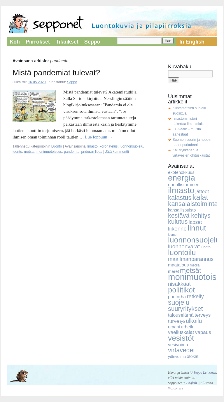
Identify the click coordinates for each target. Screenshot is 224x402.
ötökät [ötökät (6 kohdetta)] (192, 356)
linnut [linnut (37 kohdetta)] (197, 227)
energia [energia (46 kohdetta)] (181, 177)
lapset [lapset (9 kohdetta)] (195, 222)
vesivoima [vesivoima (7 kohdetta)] (178, 344)
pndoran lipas (91, 152)
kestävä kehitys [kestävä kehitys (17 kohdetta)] (189, 215)
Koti (15, 42)
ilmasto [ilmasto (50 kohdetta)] (181, 190)
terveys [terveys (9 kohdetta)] (203, 315)
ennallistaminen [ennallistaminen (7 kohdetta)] (184, 184)
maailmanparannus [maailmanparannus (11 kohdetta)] (191, 259)
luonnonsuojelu (131, 146)
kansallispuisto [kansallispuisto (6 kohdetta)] (182, 210)
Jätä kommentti (117, 152)
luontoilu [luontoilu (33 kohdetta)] (182, 252)
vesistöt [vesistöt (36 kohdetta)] (181, 338)
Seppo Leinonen (205, 372)
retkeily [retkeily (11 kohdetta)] (195, 296)
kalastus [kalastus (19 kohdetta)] (179, 197)
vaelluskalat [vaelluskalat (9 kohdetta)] (181, 332)
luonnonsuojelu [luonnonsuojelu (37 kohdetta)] (194, 239)
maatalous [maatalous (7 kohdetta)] (178, 264)
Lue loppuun (99, 137)
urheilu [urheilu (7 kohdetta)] (187, 326)
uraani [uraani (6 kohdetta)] (174, 327)
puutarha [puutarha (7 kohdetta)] (177, 296)
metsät (29, 152)
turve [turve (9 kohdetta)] (173, 321)
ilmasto (92, 146)
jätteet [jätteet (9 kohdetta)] (202, 191)
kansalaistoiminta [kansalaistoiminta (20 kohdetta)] (193, 203)
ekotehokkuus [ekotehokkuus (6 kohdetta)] (181, 172)
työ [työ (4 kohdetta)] (182, 322)
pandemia (71, 152)
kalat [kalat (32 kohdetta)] (200, 197)
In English (191, 42)
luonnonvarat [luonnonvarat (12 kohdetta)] (184, 246)
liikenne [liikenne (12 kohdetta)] (177, 229)
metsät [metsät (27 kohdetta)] (190, 270)
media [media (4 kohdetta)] (195, 265)
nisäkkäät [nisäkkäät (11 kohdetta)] (179, 284)
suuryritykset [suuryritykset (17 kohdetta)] (185, 308)
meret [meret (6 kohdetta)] (173, 271)
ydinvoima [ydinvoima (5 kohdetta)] (177, 356)
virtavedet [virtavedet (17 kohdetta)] (181, 350)
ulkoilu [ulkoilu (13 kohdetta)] (194, 321)
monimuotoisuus (49, 152)
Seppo (92, 42)
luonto (17, 152)
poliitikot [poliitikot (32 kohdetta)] (181, 290)
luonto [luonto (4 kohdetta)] (205, 247)
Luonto (56, 146)
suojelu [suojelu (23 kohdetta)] (179, 302)
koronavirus (109, 146)
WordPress (175, 388)
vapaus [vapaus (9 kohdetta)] (203, 332)
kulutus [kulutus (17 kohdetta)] (178, 221)
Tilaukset (67, 42)
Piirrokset (38, 42)
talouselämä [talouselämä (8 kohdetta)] (181, 315)
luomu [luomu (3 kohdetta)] (172, 234)
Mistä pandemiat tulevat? (56, 72)
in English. (190, 383)
